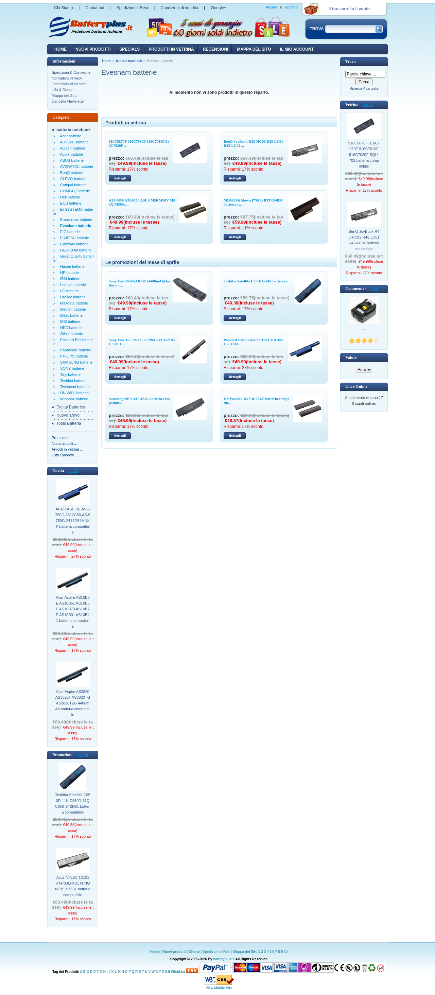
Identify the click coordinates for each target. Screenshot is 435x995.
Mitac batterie (70, 315)
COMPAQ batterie (74, 191)
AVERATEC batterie (75, 166)
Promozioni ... (63, 438)
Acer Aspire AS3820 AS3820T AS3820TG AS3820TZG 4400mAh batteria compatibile (72, 703)
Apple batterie (70, 154)
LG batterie (68, 291)
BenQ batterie (70, 173)
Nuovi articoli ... (64, 443)
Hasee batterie (71, 266)
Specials (129, 49)
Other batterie (70, 334)
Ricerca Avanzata (363, 88)
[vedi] (73, 470)
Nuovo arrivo (68, 415)
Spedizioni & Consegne (71, 72)
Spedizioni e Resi (132, 7)
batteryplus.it (224, 959)
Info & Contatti (63, 90)
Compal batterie (72, 185)
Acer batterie (69, 136)
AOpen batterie (71, 148)
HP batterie (68, 272)
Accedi (271, 7)
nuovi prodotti (92, 49)
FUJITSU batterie (73, 238)
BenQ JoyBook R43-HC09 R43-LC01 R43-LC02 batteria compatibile (363, 240)
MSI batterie (69, 321)
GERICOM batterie (74, 250)
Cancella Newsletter (68, 101)
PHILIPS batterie (73, 356)
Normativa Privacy (67, 78)
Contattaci (94, 7)
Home (60, 49)
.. (364, 329)
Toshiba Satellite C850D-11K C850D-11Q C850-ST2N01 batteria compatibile (72, 803)
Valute (350, 357)
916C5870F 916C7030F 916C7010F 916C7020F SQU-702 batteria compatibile (364, 154)
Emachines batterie (75, 219)
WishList (178, 972)
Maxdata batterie (73, 303)
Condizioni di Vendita (69, 84)
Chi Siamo (63, 7)
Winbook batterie (73, 399)
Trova (350, 61)
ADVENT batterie (73, 142)
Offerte (195, 952)
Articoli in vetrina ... (67, 449)
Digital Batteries (70, 407)
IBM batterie (69, 279)
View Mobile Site (219, 988)
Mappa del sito (254, 49)
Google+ (218, 7)
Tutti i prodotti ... (65, 455)
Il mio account (297, 49)
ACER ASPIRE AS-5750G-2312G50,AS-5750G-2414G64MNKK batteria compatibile (72, 520)
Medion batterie (72, 309)
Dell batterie (69, 197)
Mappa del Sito (64, 95)
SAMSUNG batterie (75, 362)
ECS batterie (69, 203)
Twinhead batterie (74, 387)
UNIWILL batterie (73, 393)
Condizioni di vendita (179, 7)
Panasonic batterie (74, 350)
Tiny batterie (69, 374)
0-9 (167, 972)
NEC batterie (70, 328)
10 (286, 952)
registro (291, 7)
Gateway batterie (73, 244)
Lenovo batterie (72, 285)
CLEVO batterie (72, 179)
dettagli (120, 178)
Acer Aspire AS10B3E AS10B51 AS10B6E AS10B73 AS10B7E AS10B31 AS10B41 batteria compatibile (72, 611)
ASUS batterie (71, 160)
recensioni (215, 49)
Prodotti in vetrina (171, 49)
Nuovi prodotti (174, 952)
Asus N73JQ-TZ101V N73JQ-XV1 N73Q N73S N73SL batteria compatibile (72, 886)
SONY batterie (71, 368)
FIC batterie (69, 232)
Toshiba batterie (72, 381)
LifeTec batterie (72, 297)
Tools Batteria (68, 423)
